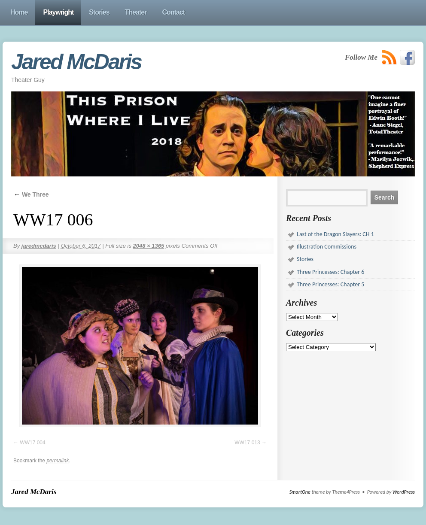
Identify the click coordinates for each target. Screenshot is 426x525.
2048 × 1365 (148, 246)
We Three (31, 194)
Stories (305, 259)
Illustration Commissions (326, 246)
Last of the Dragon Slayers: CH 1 (335, 234)
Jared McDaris (76, 62)
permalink (57, 461)
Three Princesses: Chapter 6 (330, 272)
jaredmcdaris (38, 246)
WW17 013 (247, 443)
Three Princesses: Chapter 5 (330, 284)
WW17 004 (32, 443)
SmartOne (299, 492)
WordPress (404, 492)
